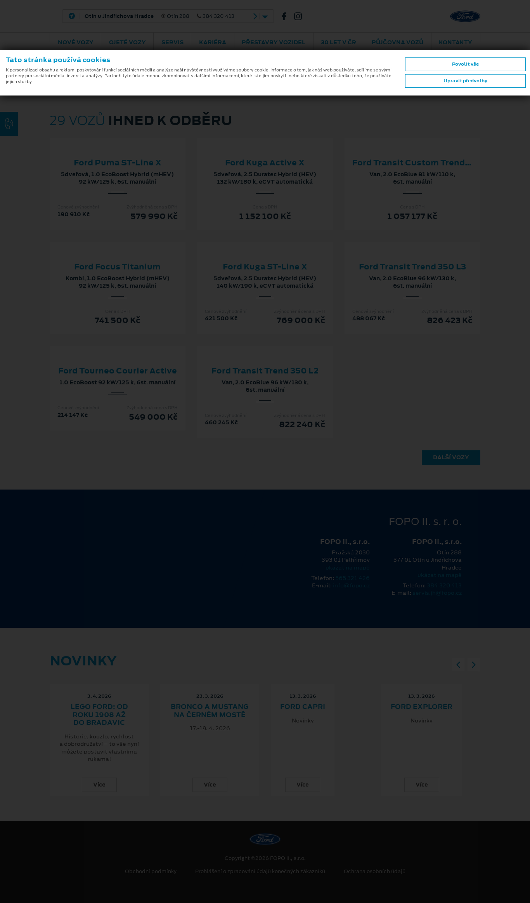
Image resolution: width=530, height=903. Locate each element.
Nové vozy (76, 42)
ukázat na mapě (348, 567)
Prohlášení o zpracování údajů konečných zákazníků (260, 871)
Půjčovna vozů (397, 42)
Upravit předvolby (465, 81)
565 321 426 (352, 578)
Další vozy (451, 457)
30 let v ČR (338, 42)
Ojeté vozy (127, 42)
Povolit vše (465, 64)
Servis (172, 42)
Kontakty (455, 42)
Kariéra (212, 42)
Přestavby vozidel (273, 42)
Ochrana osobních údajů (374, 871)
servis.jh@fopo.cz (437, 593)
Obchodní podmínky (151, 871)
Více (99, 784)
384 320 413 (444, 585)
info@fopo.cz (351, 585)
